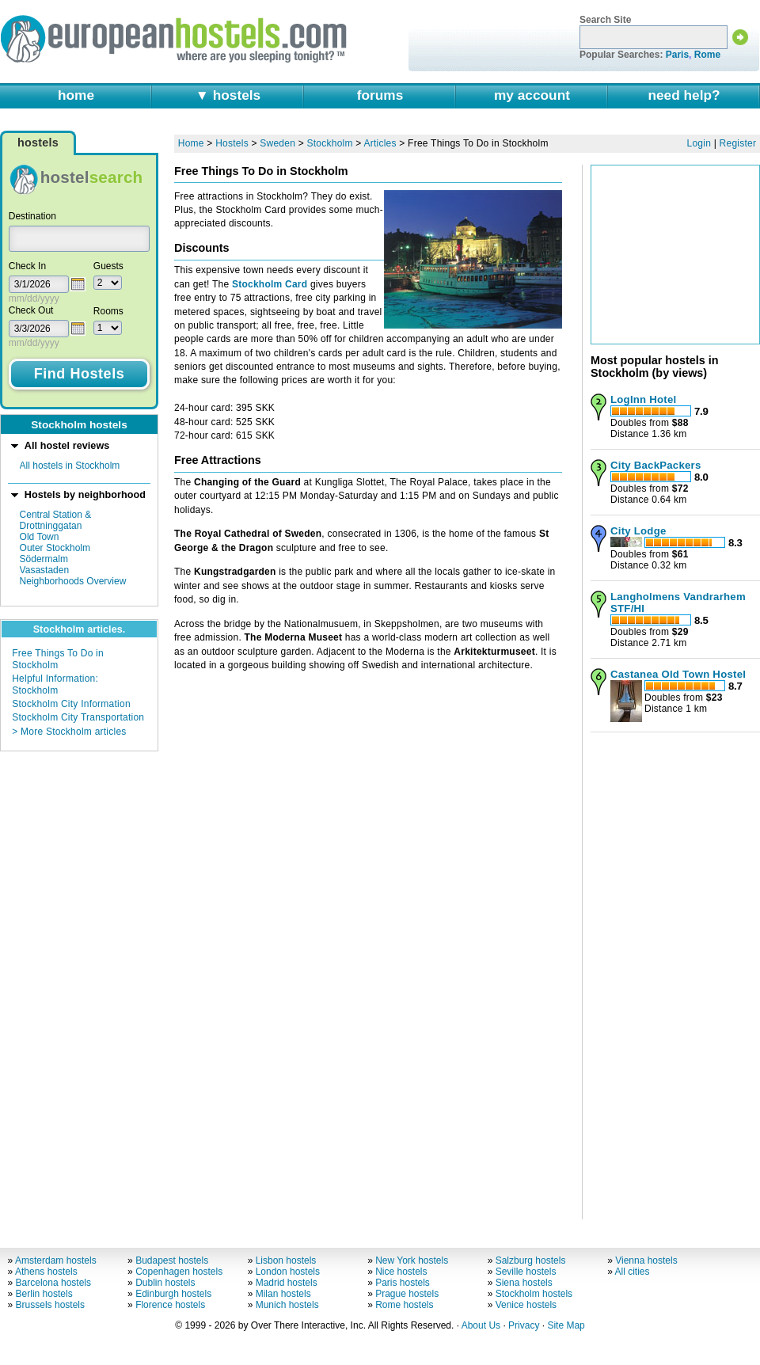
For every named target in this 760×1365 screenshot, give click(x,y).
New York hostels (411, 1260)
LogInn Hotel (643, 399)
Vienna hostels (646, 1260)
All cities (632, 1271)
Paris (677, 54)
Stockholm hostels (534, 1293)
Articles (379, 143)
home (76, 95)
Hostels (232, 143)
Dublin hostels (165, 1282)
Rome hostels (404, 1304)
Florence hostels (170, 1304)
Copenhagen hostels (178, 1271)
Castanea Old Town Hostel (678, 674)
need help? (684, 95)
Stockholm (330, 143)
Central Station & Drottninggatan (56, 520)
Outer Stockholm (55, 547)
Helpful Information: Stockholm (55, 684)
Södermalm (44, 559)
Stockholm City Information (71, 703)
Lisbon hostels (286, 1260)
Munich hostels (287, 1304)
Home (191, 143)
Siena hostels (524, 1282)
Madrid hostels (286, 1282)
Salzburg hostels (531, 1260)
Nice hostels (401, 1271)
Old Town (39, 536)
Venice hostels (526, 1304)
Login (699, 143)
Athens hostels (46, 1271)
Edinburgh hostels (173, 1293)
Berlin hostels (44, 1293)
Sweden (277, 143)
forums (380, 95)
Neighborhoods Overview (73, 581)
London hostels (288, 1271)
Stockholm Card (269, 284)
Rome (707, 54)
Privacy (523, 1325)
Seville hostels (526, 1271)
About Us (481, 1325)
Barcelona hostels (53, 1282)
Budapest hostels (171, 1260)
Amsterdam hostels (56, 1260)
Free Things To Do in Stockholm (58, 659)
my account (532, 95)
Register (738, 143)
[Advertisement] (675, 969)
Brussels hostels (50, 1304)
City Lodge (638, 531)
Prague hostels (407, 1293)
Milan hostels (283, 1293)
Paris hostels (402, 1282)
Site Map (565, 1325)
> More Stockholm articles (69, 731)
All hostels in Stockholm (70, 465)
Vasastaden (45, 570)
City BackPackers (655, 465)
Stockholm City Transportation (78, 717)
